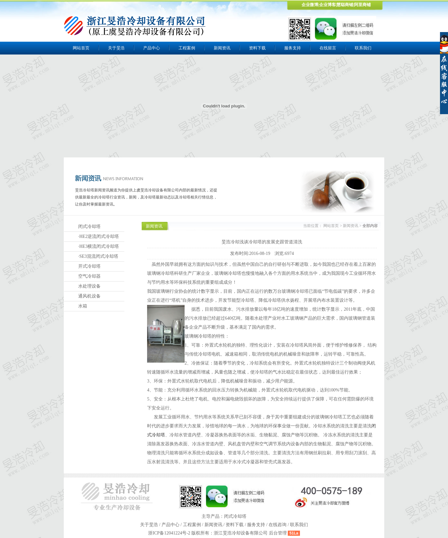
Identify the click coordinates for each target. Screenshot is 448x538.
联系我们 (363, 48)
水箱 (82, 306)
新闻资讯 (222, 48)
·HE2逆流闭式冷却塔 (98, 236)
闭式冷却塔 (89, 226)
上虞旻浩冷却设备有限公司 (135, 25)
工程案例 (186, 48)
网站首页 (81, 48)
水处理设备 (89, 286)
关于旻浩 (116, 48)
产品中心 (151, 48)
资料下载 (257, 48)
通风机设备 (89, 296)
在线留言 (327, 48)
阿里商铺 (362, 4)
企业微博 (310, 4)
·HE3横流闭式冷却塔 (98, 246)
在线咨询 (277, 524)
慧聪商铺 (344, 4)
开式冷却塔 (89, 266)
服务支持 (292, 48)
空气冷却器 (89, 276)
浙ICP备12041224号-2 (169, 533)
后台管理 (278, 533)
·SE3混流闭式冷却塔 (98, 256)
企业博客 (327, 4)
